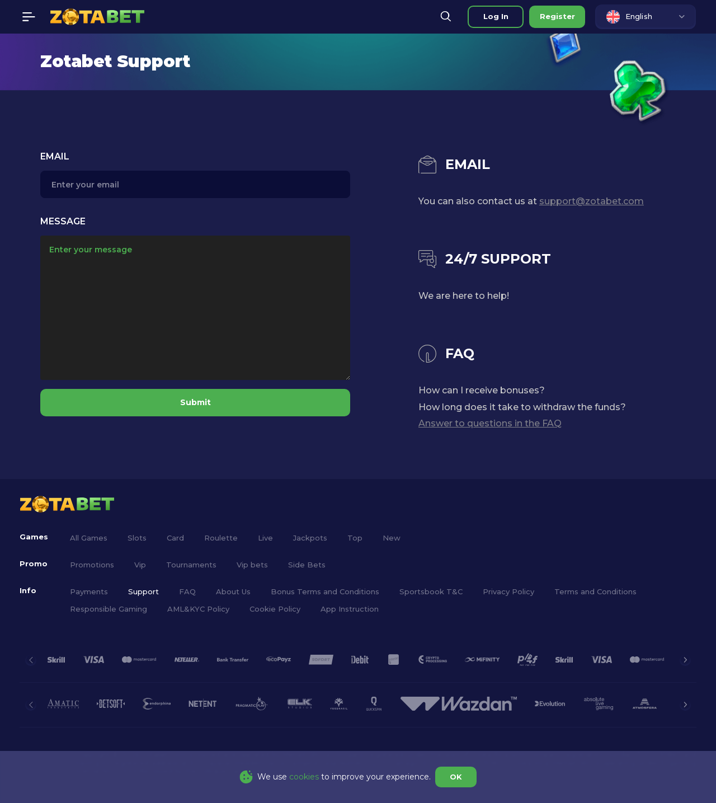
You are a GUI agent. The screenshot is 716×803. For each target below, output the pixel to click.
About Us (233, 591)
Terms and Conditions (595, 591)
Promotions (92, 564)
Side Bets (307, 564)
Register (557, 16)
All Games (88, 537)
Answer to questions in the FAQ (490, 423)
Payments (89, 591)
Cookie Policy (274, 608)
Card (175, 537)
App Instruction (350, 608)
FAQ (187, 591)
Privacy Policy (508, 591)
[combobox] (645, 16)
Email (54, 156)
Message (63, 221)
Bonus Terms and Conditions (325, 591)
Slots (137, 537)
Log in (495, 16)
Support (143, 591)
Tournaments (191, 564)
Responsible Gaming (108, 608)
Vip (140, 564)
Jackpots (310, 537)
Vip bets (252, 564)
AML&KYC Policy (198, 608)
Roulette (221, 537)
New (392, 537)
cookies (304, 777)
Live (265, 537)
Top (354, 537)
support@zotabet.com (591, 201)
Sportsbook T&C (431, 591)
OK (456, 776)
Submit (195, 402)
